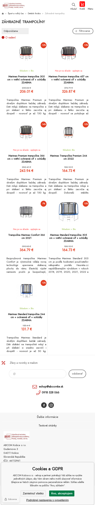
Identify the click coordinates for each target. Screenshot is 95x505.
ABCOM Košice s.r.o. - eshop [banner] (13, 6)
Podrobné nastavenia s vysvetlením (47, 500)
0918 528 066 (50, 392)
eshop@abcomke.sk (51, 386)
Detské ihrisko (34, 13)
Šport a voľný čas (16, 13)
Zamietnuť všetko (33, 493)
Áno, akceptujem (62, 493)
